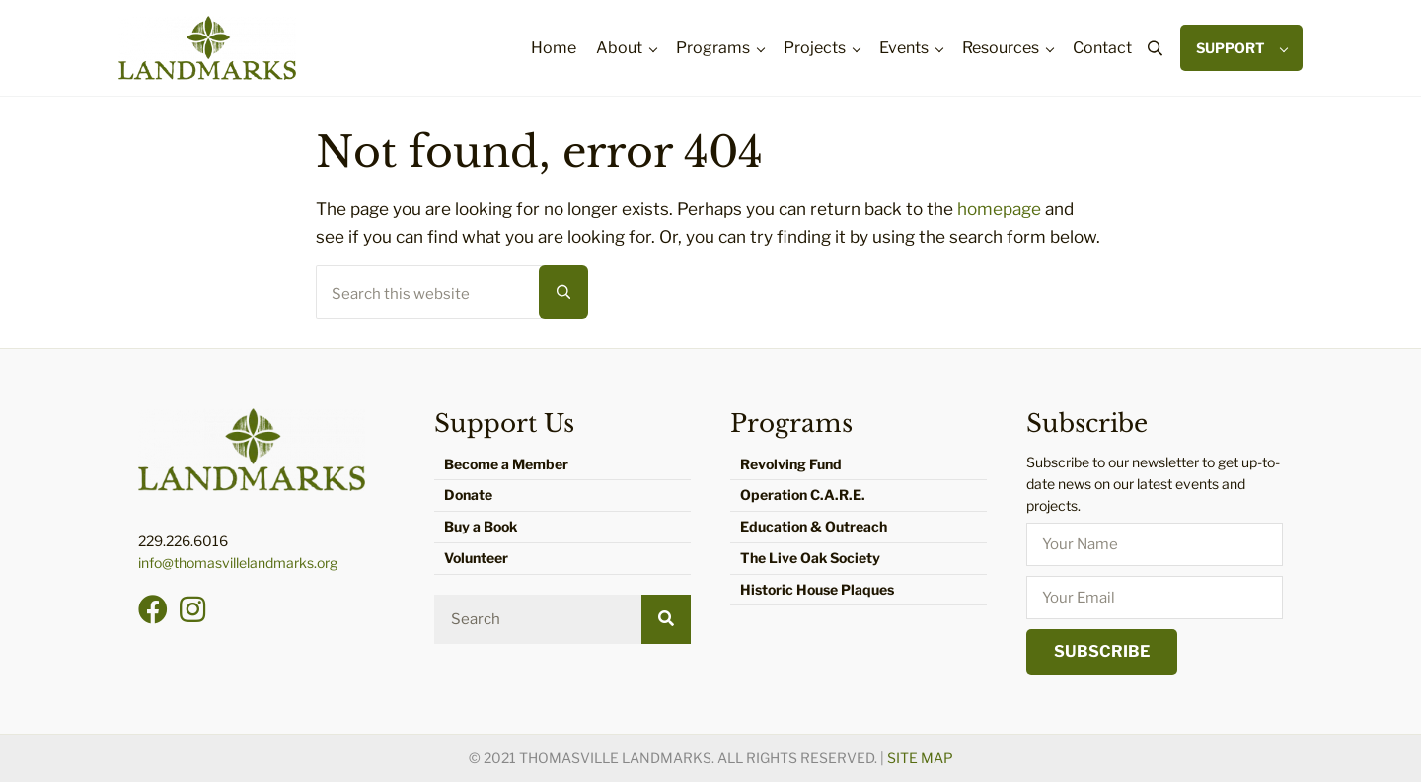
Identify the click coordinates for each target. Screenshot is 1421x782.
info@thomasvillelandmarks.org (237, 562)
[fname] (1154, 544)
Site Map (920, 757)
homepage (999, 208)
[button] (153, 609)
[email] (1154, 597)
